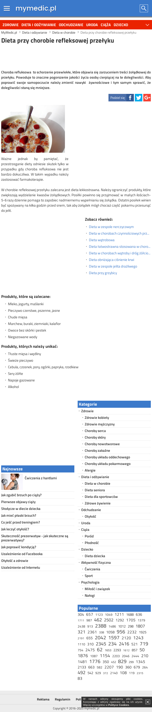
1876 (83, 655)
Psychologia (90, 582)
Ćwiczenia (92, 569)
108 (123, 673)
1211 (119, 614)
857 (134, 650)
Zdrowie (11, 25)
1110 (81, 644)
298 (130, 626)
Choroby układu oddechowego (107, 457)
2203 (116, 655)
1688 (130, 614)
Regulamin (62, 699)
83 (80, 678)
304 (81, 614)
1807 (140, 626)
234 (112, 643)
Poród (89, 536)
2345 (101, 643)
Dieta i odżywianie (38, 25)
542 (90, 673)
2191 (81, 638)
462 (98, 619)
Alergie (90, 470)
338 (101, 632)
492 (81, 672)
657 (89, 614)
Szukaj (144, 8)
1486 (112, 626)
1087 (94, 655)
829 (122, 661)
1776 (94, 661)
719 (144, 643)
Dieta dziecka (95, 556)
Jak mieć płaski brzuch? (18, 515)
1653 (108, 650)
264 (145, 667)
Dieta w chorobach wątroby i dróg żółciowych (120, 253)
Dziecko (121, 25)
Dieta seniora (95, 490)
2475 (90, 650)
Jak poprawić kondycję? (18, 547)
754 (80, 650)
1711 (81, 620)
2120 (126, 638)
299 (131, 662)
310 (90, 644)
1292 (120, 620)
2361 (92, 632)
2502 (108, 620)
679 (137, 667)
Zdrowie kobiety (97, 417)
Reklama (43, 699)
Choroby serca (95, 430)
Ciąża (106, 25)
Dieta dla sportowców (101, 496)
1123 (99, 614)
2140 (114, 672)
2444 (135, 655)
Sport (89, 575)
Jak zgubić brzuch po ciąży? (21, 495)
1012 (122, 626)
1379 (141, 620)
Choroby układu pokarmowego (108, 463)
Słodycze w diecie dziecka (20, 508)
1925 (142, 632)
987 (89, 620)
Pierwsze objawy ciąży (18, 501)
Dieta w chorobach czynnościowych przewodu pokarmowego (120, 233)
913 (90, 626)
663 (91, 667)
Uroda (92, 25)
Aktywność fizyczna (96, 562)
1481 (82, 662)
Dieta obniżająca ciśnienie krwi (111, 259)
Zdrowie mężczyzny (100, 424)
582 (99, 667)
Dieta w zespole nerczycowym (111, 226)
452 (113, 662)
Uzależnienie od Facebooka (22, 553)
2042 (100, 637)
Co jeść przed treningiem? (20, 522)
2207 (109, 667)
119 (132, 672)
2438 (81, 626)
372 (105, 673)
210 (144, 655)
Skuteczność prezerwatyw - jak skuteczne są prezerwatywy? (34, 538)
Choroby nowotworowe (102, 444)
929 (98, 672)
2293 (117, 650)
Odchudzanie (71, 25)
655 (89, 638)
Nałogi (90, 595)
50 (142, 649)
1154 (105, 655)
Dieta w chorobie (97, 483)
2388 (100, 625)
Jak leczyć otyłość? (15, 529)
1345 (140, 662)
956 (121, 631)
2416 (124, 643)
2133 (82, 667)
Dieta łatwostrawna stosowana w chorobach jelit (120, 246)
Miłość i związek (97, 589)
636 (139, 614)
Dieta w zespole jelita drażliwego (113, 266)
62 (100, 649)
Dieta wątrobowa (102, 240)
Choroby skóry (95, 437)
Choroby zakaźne (97, 450)
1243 (138, 637)
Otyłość (90, 516)
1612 (126, 650)
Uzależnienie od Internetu (20, 567)
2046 (125, 655)
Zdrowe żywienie (98, 503)
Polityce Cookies (118, 705)
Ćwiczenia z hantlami (41, 478)
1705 (131, 620)
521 (134, 644)
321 (81, 631)
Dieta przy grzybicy (103, 273)
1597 (114, 637)
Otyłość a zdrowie (14, 560)
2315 (140, 673)
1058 (110, 632)
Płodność (92, 542)
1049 (108, 614)
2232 (132, 632)
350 (106, 661)
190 (119, 667)
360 (128, 667)
